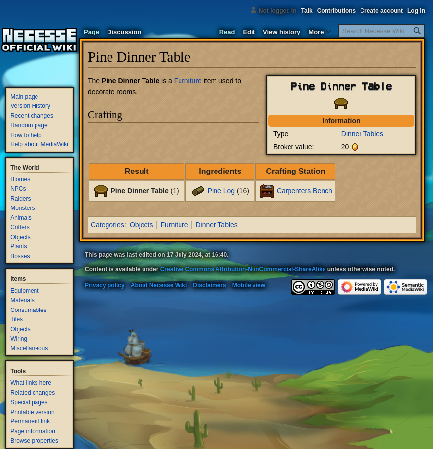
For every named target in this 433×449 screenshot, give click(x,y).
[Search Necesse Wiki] (381, 31)
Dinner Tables (362, 134)
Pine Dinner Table (139, 191)
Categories (107, 225)
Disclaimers (209, 285)
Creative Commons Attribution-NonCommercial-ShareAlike (243, 269)
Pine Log (221, 191)
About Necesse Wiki (159, 285)
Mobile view (248, 285)
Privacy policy (105, 285)
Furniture (188, 81)
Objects (141, 225)
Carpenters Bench (304, 191)
